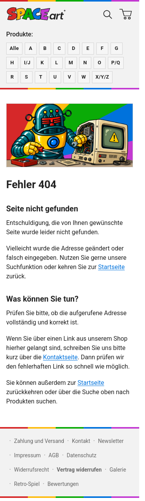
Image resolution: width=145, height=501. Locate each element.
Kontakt (81, 441)
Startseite (111, 267)
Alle (14, 48)
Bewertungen (63, 484)
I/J (27, 62)
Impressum (27, 455)
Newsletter (111, 441)
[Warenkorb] (125, 14)
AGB (54, 455)
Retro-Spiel (26, 484)
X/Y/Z (102, 77)
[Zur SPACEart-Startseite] (36, 14)
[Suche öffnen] (108, 14)
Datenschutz (82, 455)
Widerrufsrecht (31, 470)
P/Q (115, 62)
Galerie (117, 470)
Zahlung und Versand (39, 441)
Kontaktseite (60, 357)
